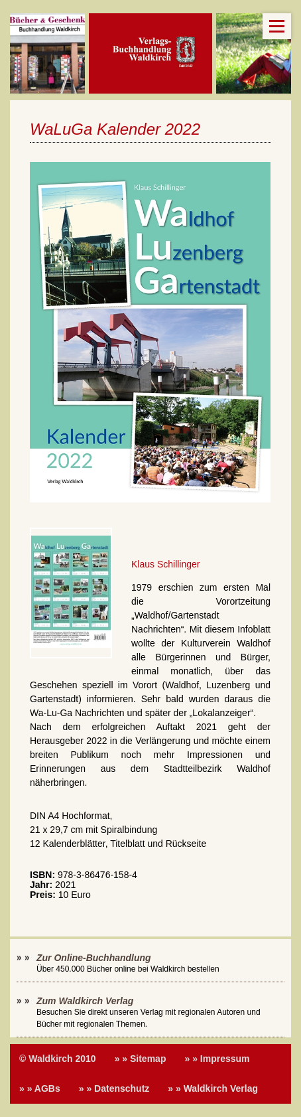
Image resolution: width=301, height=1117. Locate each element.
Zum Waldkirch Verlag (84, 1001)
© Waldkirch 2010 (57, 1058)
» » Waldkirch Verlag (213, 1088)
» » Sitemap (140, 1058)
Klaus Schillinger (165, 564)
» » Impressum (216, 1058)
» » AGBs (39, 1088)
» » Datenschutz (114, 1088)
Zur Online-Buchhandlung (93, 957)
